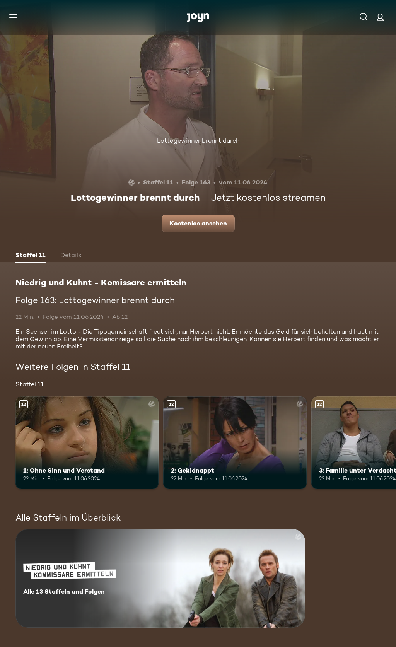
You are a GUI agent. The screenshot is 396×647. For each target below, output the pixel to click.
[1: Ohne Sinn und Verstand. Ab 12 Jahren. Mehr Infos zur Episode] (87, 443)
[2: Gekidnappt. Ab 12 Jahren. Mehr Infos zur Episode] (234, 443)
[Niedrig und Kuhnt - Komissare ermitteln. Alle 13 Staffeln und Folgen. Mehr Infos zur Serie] (160, 578)
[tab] (30, 256)
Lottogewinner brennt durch (198, 140)
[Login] (380, 17)
